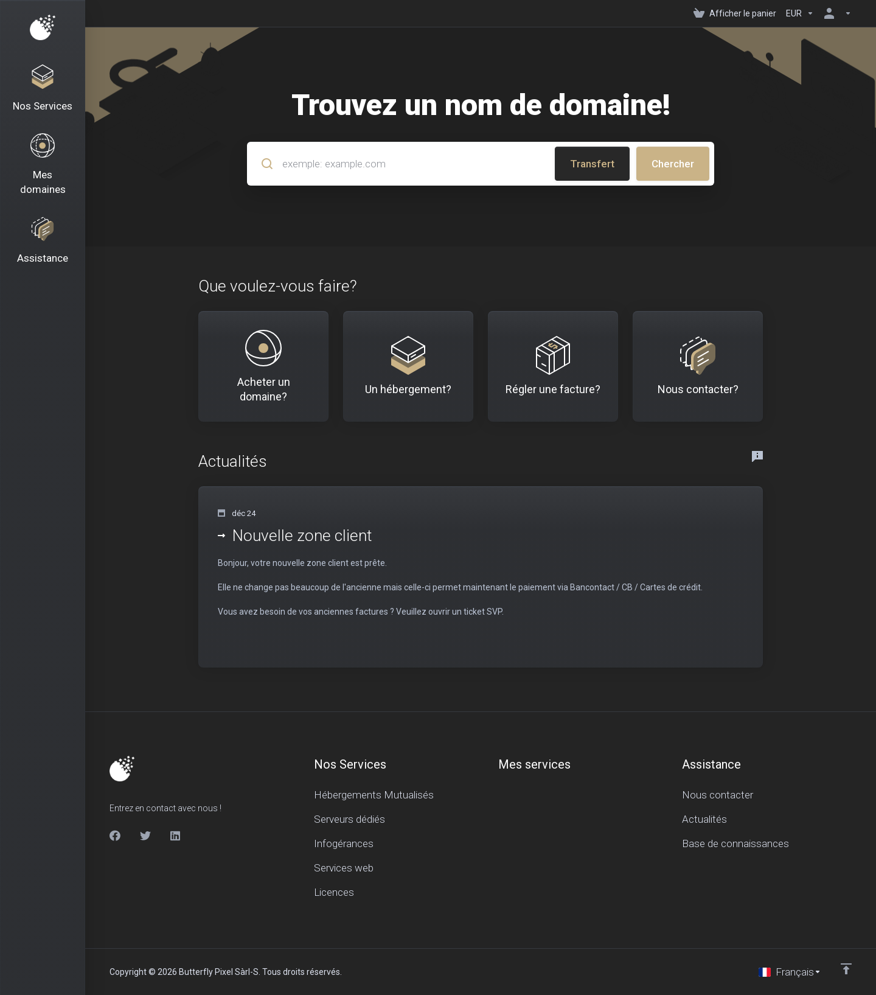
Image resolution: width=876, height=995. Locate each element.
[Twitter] (145, 835)
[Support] (42, 241)
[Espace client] (835, 13)
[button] (480, 577)
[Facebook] (115, 835)
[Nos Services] (42, 89)
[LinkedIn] (176, 835)
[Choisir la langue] (790, 971)
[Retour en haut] (846, 968)
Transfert (592, 164)
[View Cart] (735, 13)
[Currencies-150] (800, 13)
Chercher (673, 164)
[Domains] (42, 165)
